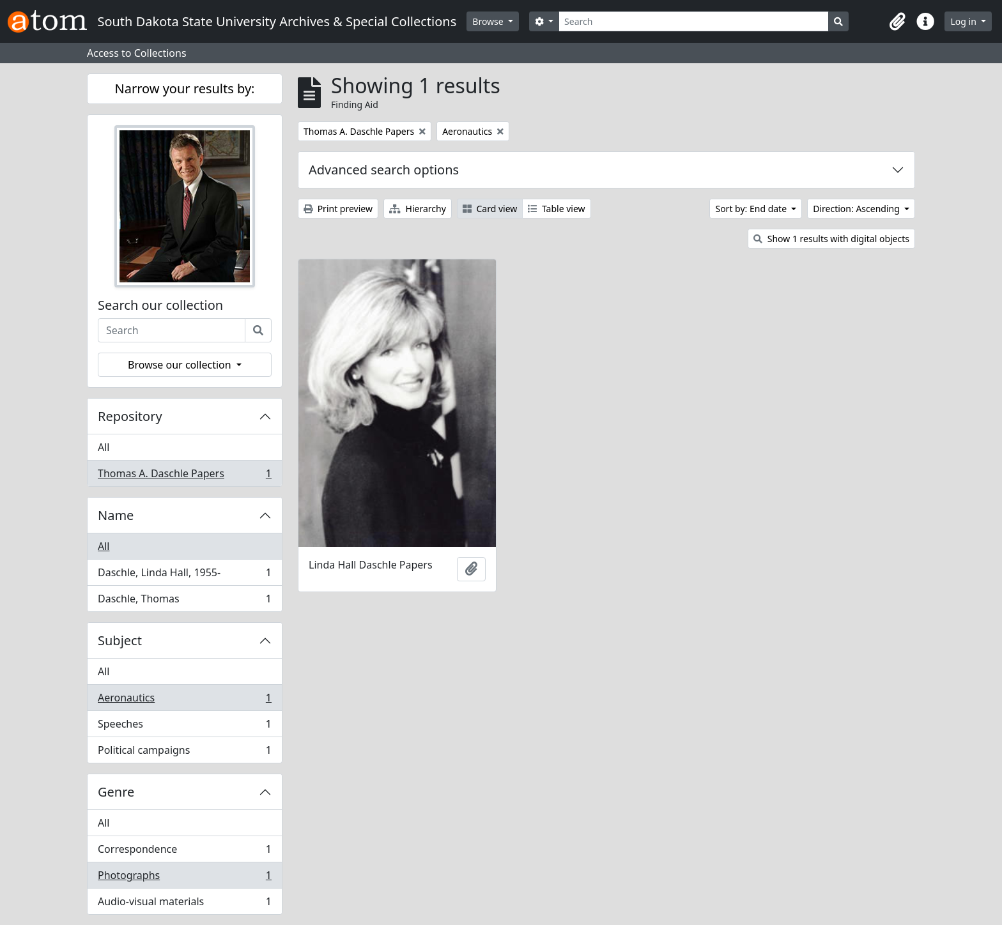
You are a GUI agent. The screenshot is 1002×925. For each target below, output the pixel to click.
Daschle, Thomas (184, 601)
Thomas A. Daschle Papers (184, 476)
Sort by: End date (752, 209)
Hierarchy (417, 209)
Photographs (184, 878)
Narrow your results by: (185, 88)
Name (116, 515)
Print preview (338, 209)
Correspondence (184, 851)
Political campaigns (184, 752)
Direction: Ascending (857, 209)
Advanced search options (384, 169)
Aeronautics (184, 700)
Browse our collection (181, 365)
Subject (120, 640)
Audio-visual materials (184, 904)
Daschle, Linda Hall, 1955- (184, 575)
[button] (897, 22)
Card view (490, 209)
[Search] (694, 21)
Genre (116, 791)
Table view (556, 209)
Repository (130, 416)
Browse (488, 21)
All (103, 447)
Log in (964, 21)
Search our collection (160, 305)
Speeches (184, 726)
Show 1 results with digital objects (831, 239)
